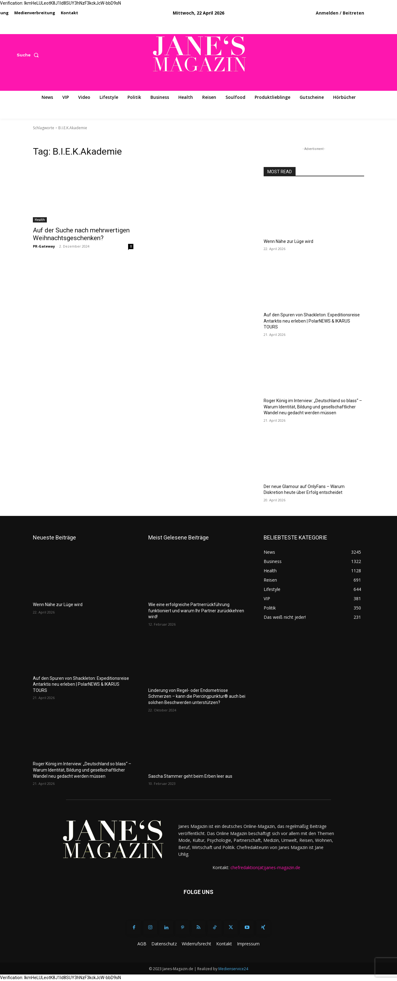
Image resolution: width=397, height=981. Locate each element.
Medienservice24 (233, 968)
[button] (29, 54)
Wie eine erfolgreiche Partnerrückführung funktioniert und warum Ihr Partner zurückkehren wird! (196, 610)
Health (40, 220)
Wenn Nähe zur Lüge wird (288, 241)
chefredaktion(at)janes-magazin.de (265, 867)
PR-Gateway (44, 246)
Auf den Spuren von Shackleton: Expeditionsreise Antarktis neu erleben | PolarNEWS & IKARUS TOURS (312, 320)
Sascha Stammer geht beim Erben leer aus (190, 776)
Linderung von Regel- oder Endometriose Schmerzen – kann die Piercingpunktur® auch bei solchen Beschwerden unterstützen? (196, 696)
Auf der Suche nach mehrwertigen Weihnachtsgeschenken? (81, 234)
